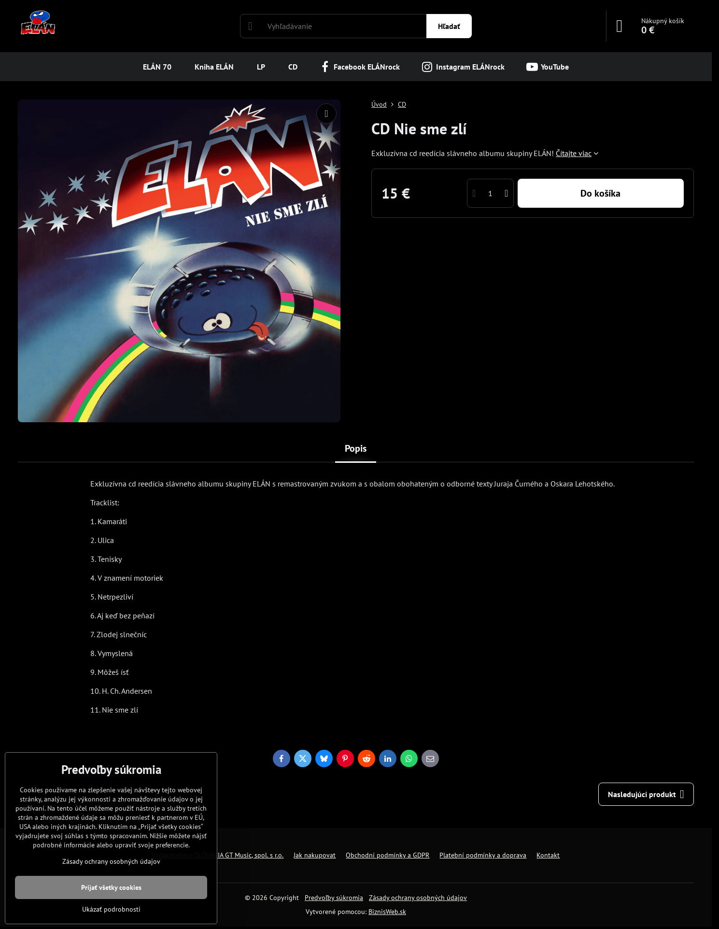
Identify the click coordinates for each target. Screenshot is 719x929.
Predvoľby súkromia (334, 897)
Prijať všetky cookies (111, 887)
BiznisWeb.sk (387, 911)
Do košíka (600, 193)
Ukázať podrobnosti (111, 909)
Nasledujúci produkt (646, 794)
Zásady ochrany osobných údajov (418, 897)
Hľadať (449, 26)
